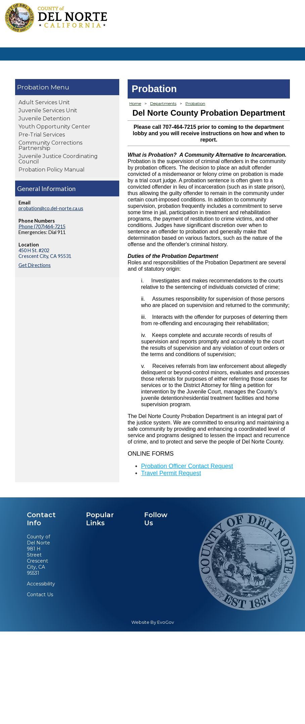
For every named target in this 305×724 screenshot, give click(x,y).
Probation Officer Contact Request (187, 466)
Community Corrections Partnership (50, 145)
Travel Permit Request (171, 473)
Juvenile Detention (44, 118)
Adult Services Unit (44, 102)
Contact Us (40, 595)
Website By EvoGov (152, 622)
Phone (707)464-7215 (42, 226)
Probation (33, 87)
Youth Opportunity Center (54, 126)
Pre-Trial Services (41, 134)
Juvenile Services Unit (47, 110)
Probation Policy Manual (51, 169)
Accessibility (41, 584)
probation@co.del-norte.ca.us (50, 208)
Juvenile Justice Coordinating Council (58, 159)
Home (135, 103)
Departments (163, 103)
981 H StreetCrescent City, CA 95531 (37, 561)
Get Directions (34, 265)
